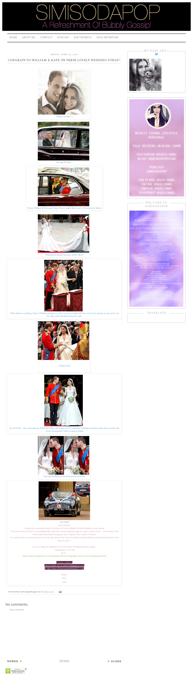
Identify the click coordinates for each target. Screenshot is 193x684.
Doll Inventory (108, 37)
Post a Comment (16, 610)
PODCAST (63, 37)
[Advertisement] (64, 635)
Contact (46, 37)
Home (13, 37)
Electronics (83, 37)
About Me (28, 37)
